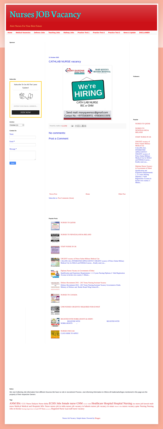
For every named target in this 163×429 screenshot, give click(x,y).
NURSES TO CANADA (69, 295)
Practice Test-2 (99, 33)
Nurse (47, 406)
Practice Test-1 (83, 33)
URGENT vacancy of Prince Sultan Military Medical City (80, 259)
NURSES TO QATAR (68, 222)
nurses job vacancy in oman (102, 406)
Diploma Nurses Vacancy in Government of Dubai (77, 271)
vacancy (81, 409)
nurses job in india (58, 406)
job (142, 403)
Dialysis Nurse (37, 403)
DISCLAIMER (144, 33)
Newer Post (53, 194)
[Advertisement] (24, 59)
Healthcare (97, 403)
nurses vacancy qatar (130, 406)
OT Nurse (42, 409)
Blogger (97, 418)
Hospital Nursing (123, 403)
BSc (18, 403)
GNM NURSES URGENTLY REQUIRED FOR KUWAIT (80, 307)
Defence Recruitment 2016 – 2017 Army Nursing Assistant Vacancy (83, 283)
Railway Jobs (69, 33)
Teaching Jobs (54, 33)
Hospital (108, 403)
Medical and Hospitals (31, 406)
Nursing (143, 406)
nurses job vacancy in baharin (78, 406)
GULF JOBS (87, 404)
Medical (18, 406)
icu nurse (136, 403)
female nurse (69, 403)
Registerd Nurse (57, 409)
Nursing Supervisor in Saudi (29, 409)
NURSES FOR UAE (68, 331)
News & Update (129, 33)
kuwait (146, 403)
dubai (46, 403)
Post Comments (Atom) (66, 198)
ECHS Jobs (55, 403)
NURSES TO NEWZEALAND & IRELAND (76, 234)
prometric (48, 409)
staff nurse (73, 409)
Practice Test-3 (114, 33)
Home (10, 33)
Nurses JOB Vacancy (45, 13)
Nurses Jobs (118, 406)
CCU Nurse (26, 403)
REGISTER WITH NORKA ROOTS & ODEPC (77, 319)
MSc (42, 406)
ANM (13, 403)
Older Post (122, 194)
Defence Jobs (39, 33)
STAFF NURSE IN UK (68, 246)
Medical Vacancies (23, 33)
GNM (79, 403)
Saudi (67, 409)
